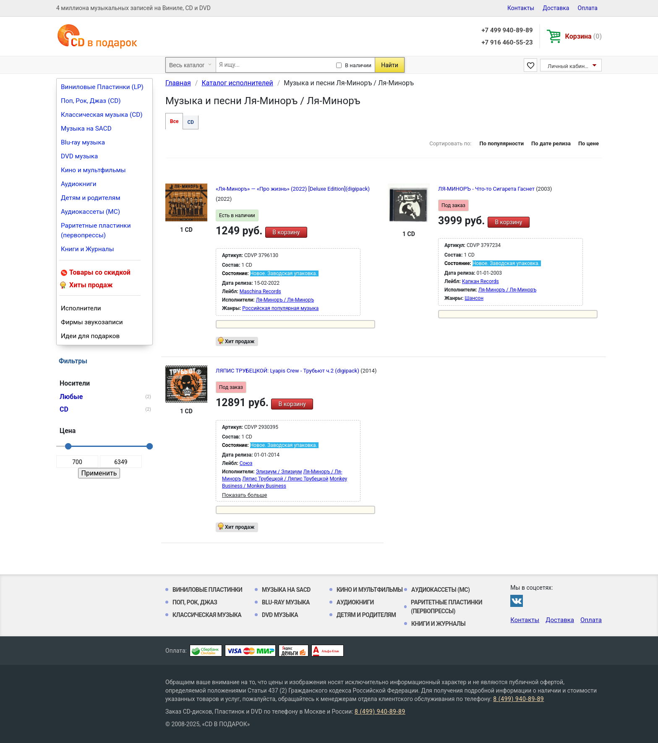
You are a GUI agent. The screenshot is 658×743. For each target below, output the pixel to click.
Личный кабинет (569, 66)
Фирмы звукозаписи (92, 322)
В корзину (286, 232)
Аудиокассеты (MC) (90, 211)
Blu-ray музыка (83, 142)
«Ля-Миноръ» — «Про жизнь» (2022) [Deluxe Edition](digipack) (293, 189)
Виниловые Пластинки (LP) (102, 87)
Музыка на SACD (86, 128)
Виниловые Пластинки (207, 589)
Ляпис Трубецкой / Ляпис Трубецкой (285, 479)
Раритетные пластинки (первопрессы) (96, 230)
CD (190, 122)
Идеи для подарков (90, 336)
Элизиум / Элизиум (279, 472)
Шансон (474, 298)
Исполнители (81, 308)
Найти (389, 65)
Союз (246, 463)
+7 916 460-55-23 (507, 42)
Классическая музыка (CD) (102, 114)
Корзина (583, 36)
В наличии (358, 65)
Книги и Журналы (87, 249)
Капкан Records (480, 281)
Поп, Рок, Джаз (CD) (91, 101)
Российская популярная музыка (280, 308)
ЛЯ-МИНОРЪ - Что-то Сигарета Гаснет (487, 189)
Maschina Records (260, 291)
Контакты (520, 8)
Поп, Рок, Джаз (194, 602)
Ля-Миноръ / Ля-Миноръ (285, 300)
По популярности (501, 143)
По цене (588, 143)
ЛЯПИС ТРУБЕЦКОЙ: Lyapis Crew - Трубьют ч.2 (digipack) (288, 371)
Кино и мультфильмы (93, 170)
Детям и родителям (90, 198)
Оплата (587, 8)
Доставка (556, 8)
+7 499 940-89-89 (507, 30)
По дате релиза (551, 143)
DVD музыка (79, 156)
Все (174, 121)
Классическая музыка (206, 615)
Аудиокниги (79, 184)
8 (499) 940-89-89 (518, 699)
